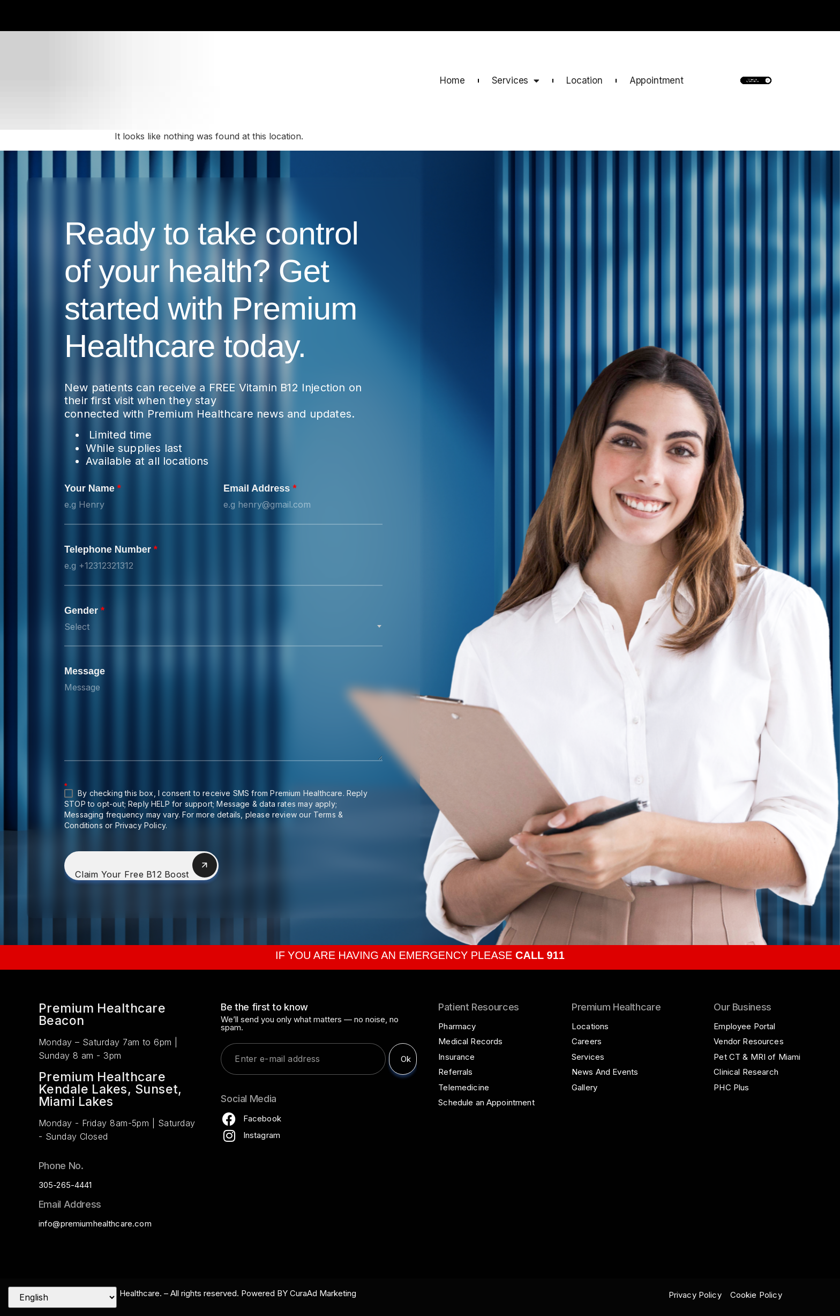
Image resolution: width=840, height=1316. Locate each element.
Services (515, 80)
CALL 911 (801, 17)
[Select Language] (62, 1297)
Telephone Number (111, 550)
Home (452, 80)
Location (584, 80)
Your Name (92, 489)
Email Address (259, 489)
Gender (84, 611)
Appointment (656, 80)
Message (84, 671)
